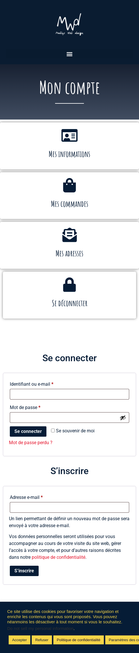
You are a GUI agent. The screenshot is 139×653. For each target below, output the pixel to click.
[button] (69, 53)
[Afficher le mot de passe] (123, 417)
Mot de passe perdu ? (30, 442)
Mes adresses (69, 253)
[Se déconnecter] (69, 284)
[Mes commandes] (69, 185)
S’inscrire (24, 570)
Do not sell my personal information (40, 628)
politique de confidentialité (58, 557)
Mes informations (69, 154)
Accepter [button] (19, 640)
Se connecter (28, 431)
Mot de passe (36, 406)
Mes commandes (69, 204)
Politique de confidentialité (78, 640)
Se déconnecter (69, 303)
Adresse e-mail (37, 496)
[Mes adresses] (69, 235)
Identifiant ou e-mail (42, 383)
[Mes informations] (69, 135)
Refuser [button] (41, 640)
